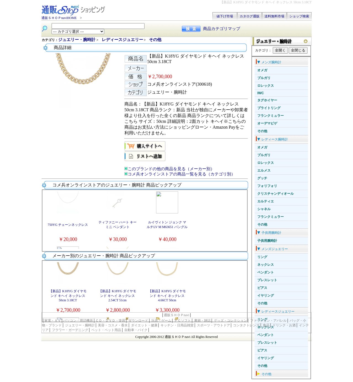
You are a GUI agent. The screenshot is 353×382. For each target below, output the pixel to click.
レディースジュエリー (122, 39)
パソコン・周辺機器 (78, 321)
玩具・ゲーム (161, 321)
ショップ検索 (299, 16)
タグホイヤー (267, 100)
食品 (266, 325)
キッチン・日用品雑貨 (177, 325)
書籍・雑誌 (202, 321)
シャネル (264, 209)
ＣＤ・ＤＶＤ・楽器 (110, 321)
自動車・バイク (136, 330)
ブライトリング (268, 108)
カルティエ (265, 201)
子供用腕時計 (267, 241)
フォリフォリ (267, 186)
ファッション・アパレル (268, 321)
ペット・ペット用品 (106, 330)
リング (262, 257)
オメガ (262, 70)
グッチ (262, 178)
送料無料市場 (274, 16)
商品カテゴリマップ (221, 28)
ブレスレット (267, 280)
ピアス (262, 288)
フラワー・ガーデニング (70, 330)
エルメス (264, 170)
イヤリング (265, 295)
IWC (260, 93)
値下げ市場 (224, 16)
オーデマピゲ (267, 123)
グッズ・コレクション (230, 321)
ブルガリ (264, 78)
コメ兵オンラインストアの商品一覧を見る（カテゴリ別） (181, 174)
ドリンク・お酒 (284, 325)
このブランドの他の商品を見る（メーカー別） (171, 169)
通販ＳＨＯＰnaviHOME (59, 18)
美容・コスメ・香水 (113, 325)
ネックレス (265, 265)
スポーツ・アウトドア (213, 325)
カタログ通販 (250, 16)
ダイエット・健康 (144, 325)
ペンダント (265, 272)
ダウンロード (138, 321)
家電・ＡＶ (52, 321)
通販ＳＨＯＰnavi (176, 315)
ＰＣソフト (182, 321)
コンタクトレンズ (246, 325)
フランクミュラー (270, 116)
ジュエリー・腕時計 (77, 39)
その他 (262, 131)
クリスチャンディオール (275, 194)
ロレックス (265, 86)
